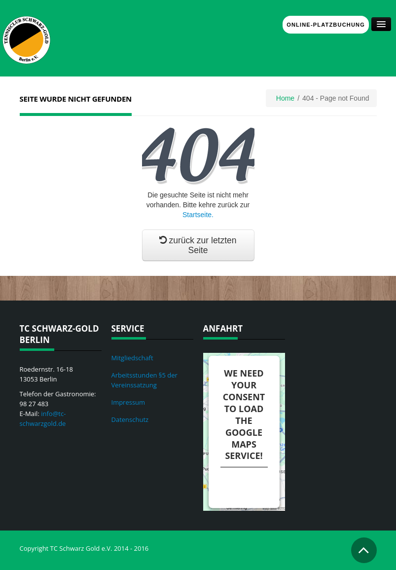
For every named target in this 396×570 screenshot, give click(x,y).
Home (285, 98)
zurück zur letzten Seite (197, 245)
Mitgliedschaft (132, 357)
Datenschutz (130, 419)
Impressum (128, 402)
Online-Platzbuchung (326, 25)
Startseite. (198, 215)
